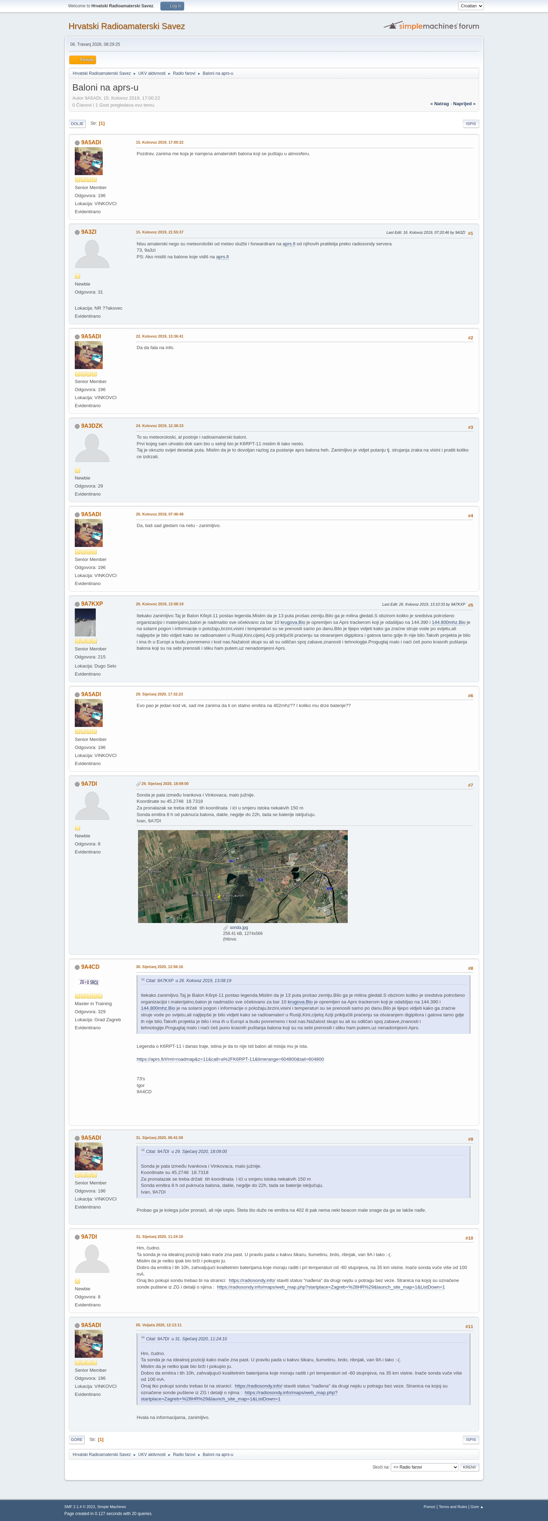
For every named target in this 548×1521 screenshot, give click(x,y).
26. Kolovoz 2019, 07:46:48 (159, 514)
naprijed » (464, 103)
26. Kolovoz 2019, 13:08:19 (159, 604)
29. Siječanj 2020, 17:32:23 (159, 694)
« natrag (439, 103)
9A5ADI (91, 142)
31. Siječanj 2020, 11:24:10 (159, 1236)
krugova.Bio (293, 622)
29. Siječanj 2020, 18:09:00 (165, 783)
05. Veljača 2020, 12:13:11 (159, 1325)
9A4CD (90, 967)
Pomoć (429, 1507)
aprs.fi (289, 243)
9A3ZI (88, 232)
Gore (76, 1439)
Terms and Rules (453, 1507)
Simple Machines (111, 1507)
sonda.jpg (235, 927)
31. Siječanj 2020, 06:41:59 (159, 1138)
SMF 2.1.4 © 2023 (79, 1507)
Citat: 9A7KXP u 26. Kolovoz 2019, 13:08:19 (188, 980)
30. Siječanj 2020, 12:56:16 (159, 967)
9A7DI (89, 784)
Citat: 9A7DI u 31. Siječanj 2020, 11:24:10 (186, 1338)
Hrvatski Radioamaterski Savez (126, 26)
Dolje (77, 124)
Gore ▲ (477, 1507)
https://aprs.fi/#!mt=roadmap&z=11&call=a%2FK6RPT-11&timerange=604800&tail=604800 (230, 1059)
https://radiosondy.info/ (252, 1280)
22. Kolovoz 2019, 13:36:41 (159, 336)
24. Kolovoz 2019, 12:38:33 (159, 426)
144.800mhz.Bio (449, 622)
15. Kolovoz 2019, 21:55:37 (159, 232)
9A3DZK (92, 426)
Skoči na (381, 1466)
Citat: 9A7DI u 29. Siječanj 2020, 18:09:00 (186, 1151)
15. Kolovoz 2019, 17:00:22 (159, 142)
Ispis (471, 124)
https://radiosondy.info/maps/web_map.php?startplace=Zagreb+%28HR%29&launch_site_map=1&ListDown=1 (331, 1287)
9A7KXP (92, 604)
